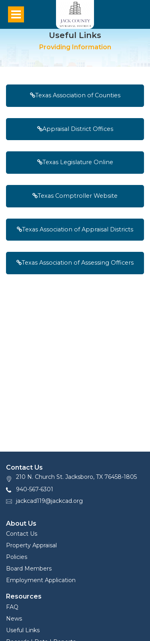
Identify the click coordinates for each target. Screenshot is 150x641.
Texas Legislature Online (75, 162)
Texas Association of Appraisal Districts (75, 229)
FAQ (12, 607)
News (14, 618)
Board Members (29, 568)
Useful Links (23, 630)
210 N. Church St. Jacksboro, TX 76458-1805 (76, 476)
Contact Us (21, 533)
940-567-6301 (34, 489)
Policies (16, 557)
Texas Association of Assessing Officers (75, 262)
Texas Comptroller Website (75, 195)
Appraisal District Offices (75, 129)
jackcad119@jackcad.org (49, 500)
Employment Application (41, 580)
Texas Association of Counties (75, 95)
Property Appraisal (31, 545)
